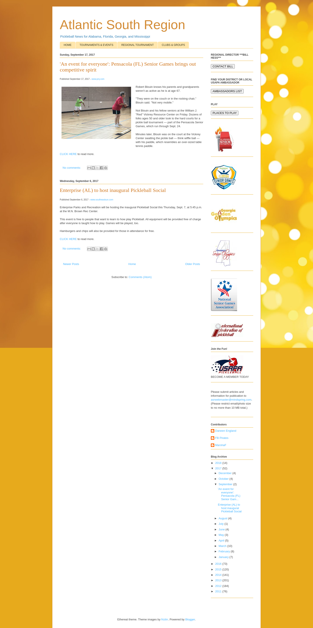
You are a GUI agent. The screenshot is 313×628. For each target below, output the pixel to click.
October (224, 478)
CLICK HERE (68, 154)
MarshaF (220, 445)
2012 (218, 586)
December (226, 473)
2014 (218, 574)
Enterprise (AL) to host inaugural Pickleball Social (113, 190)
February (225, 551)
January (224, 557)
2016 (218, 563)
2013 (218, 580)
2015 (218, 569)
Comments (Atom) (140, 277)
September (226, 484)
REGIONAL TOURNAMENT (137, 45)
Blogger (190, 619)
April (222, 540)
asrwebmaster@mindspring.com (231, 399)
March (223, 546)
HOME (68, 45)
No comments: (72, 167)
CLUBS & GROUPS (173, 45)
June (222, 529)
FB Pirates (221, 438)
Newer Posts (71, 264)
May (222, 534)
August (223, 518)
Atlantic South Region (122, 24)
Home (132, 264)
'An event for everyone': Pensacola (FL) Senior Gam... (229, 494)
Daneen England (225, 430)
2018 (218, 463)
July (222, 523)
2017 (218, 468)
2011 (218, 591)
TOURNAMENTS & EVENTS (96, 45)
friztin (164, 619)
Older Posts (192, 264)
